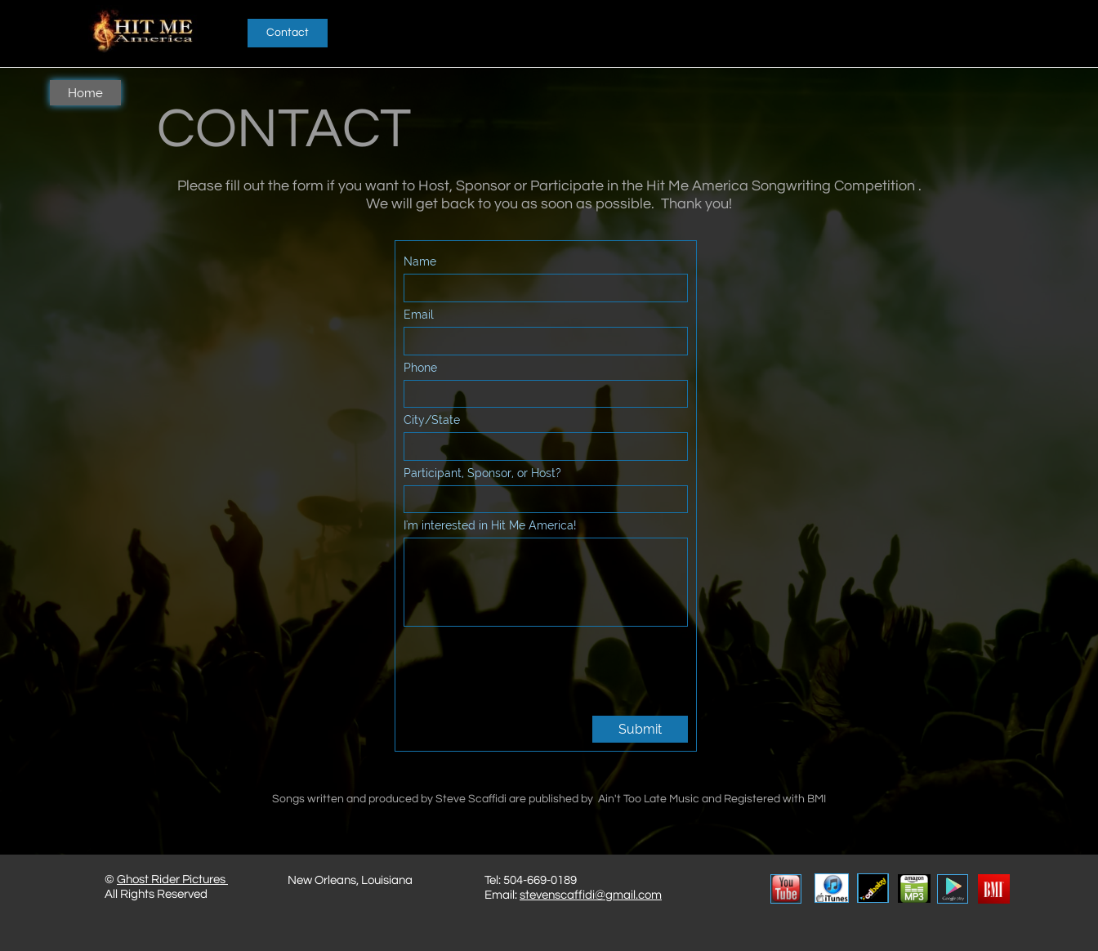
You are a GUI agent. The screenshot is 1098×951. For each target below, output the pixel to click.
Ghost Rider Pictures (172, 879)
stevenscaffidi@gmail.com (591, 895)
